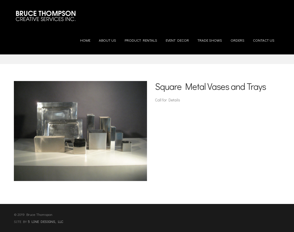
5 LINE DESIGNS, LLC (45, 221)
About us (107, 38)
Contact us (263, 38)
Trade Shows (209, 38)
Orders (237, 38)
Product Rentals (141, 38)
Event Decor (177, 38)
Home (85, 38)
